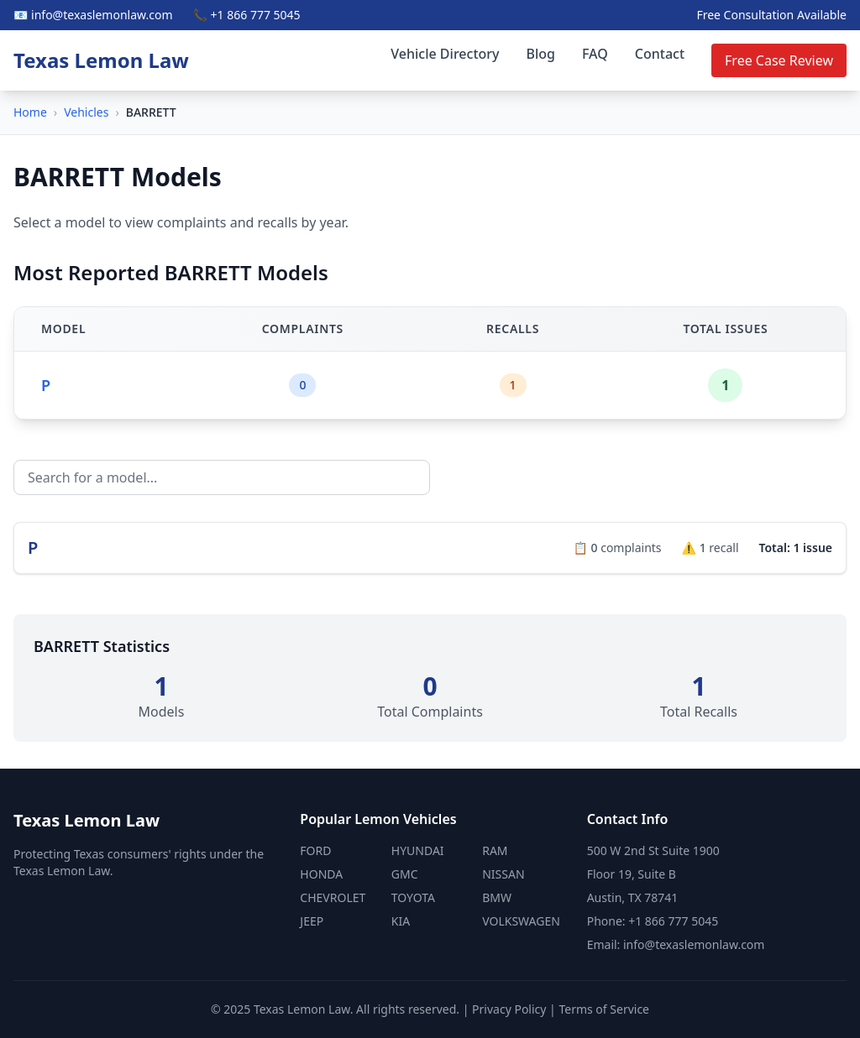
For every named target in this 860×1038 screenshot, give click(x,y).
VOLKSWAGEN (521, 921)
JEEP (311, 921)
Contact (659, 53)
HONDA (321, 874)
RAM (494, 850)
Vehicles (86, 112)
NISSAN (503, 874)
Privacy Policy (509, 1009)
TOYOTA (413, 897)
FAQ (595, 53)
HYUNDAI (417, 850)
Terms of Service (603, 1009)
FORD (315, 850)
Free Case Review (779, 60)
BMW (496, 897)
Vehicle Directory (445, 53)
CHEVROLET (332, 897)
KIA (400, 921)
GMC (404, 874)
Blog (541, 53)
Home (30, 112)
